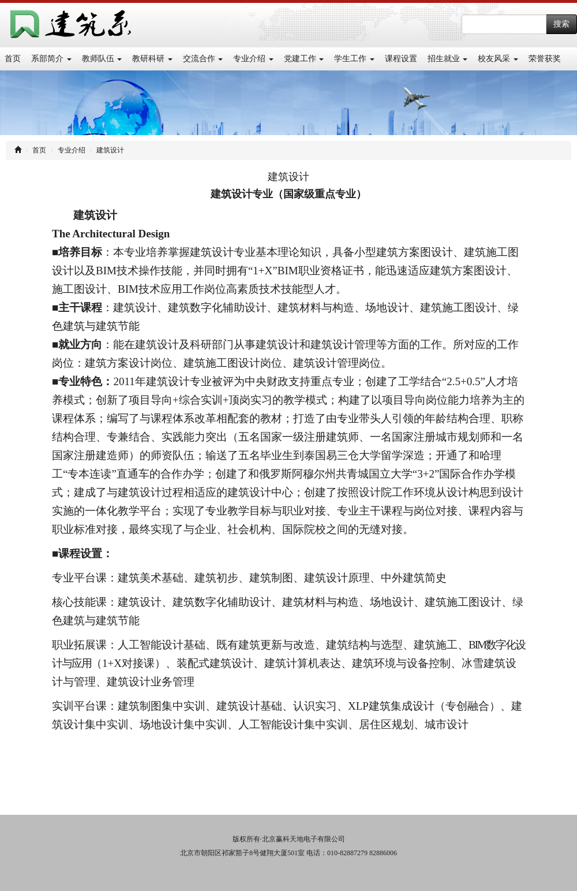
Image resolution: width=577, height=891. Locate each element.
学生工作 (354, 58)
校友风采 (498, 58)
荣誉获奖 (545, 58)
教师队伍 (102, 58)
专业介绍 (253, 58)
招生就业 (448, 58)
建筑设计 (110, 150)
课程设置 (401, 58)
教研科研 (152, 58)
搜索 (561, 24)
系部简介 (51, 58)
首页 (13, 58)
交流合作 (203, 58)
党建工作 (304, 58)
